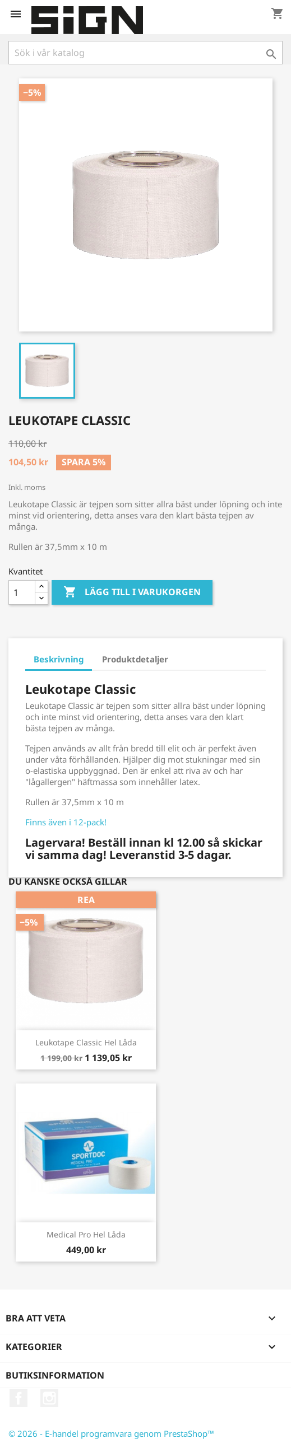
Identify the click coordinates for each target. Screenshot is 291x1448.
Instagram (49, 1398)
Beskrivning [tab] (59, 659)
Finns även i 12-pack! (66, 822)
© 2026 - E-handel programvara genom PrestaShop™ (111, 1433)
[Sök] (145, 52)
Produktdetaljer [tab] (135, 659)
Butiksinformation (55, 1375)
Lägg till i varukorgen (132, 592)
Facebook (18, 1398)
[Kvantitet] (21, 592)
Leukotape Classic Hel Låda (86, 1042)
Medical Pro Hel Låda (86, 1234)
